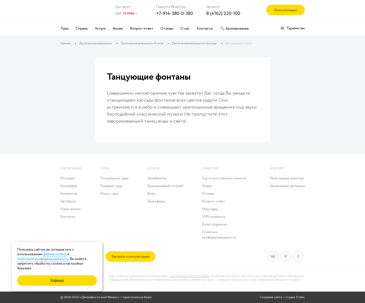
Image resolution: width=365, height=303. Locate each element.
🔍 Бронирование (234, 28)
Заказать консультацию (130, 256)
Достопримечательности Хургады (194, 43)
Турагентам (295, 28)
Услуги (100, 28)
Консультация (285, 10)
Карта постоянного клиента (224, 178)
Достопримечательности (95, 43)
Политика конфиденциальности (219, 235)
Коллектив (68, 193)
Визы (151, 193)
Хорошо (57, 281)
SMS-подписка (213, 216)
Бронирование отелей (165, 186)
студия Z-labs (295, 297)
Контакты (205, 28)
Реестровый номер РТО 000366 (190, 276)
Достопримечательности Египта (142, 43)
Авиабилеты (156, 178)
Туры (64, 28)
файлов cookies (55, 254)
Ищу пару (209, 209)
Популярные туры (114, 178)
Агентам (277, 168)
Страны (82, 28)
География (68, 186)
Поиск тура (109, 193)
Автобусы (68, 201)
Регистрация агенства (287, 178)
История (67, 178)
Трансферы (156, 201)
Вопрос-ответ (141, 28)
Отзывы (166, 28)
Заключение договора (287, 186)
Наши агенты (70, 209)
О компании (70, 168)
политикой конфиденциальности (43, 259)
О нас (185, 28)
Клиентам (210, 168)
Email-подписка (214, 224)
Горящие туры (111, 186)
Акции (118, 28)
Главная (65, 43)
